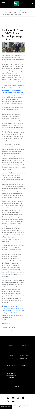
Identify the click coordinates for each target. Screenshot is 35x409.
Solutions (11, 348)
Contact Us (24, 343)
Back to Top (6, 407)
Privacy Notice (24, 355)
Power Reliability (10, 306)
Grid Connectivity (17, 308)
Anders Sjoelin (6, 323)
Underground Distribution (10, 313)
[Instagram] (18, 397)
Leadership (17, 10)
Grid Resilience (7, 317)
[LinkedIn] (8, 397)
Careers (11, 355)
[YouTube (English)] (13, 397)
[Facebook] (23, 397)
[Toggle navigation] (3, 4)
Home (4, 10)
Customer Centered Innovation (12, 315)
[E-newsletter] (13, 401)
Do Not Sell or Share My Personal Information (11, 375)
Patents (11, 358)
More (17, 386)
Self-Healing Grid (18, 311)
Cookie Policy (24, 358)
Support (24, 345)
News (10, 10)
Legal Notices (11, 365)
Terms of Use (23, 365)
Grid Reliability (7, 311)
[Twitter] (8, 401)
